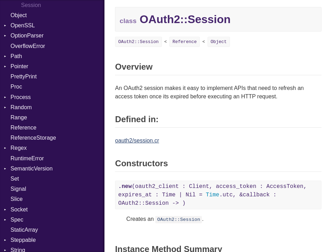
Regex (19, 148)
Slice (17, 199)
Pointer (19, 66)
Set (15, 179)
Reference (23, 128)
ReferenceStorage (33, 138)
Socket (19, 209)
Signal (18, 189)
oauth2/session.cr (137, 141)
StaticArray (24, 230)
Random (21, 107)
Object (19, 15)
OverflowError (28, 46)
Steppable (23, 240)
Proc (16, 87)
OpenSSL (23, 25)
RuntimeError (27, 158)
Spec (17, 220)
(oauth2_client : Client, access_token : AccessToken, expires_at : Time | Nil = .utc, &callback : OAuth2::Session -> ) (212, 194)
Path (16, 56)
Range (19, 117)
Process (21, 97)
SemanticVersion (32, 169)
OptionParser (27, 35)
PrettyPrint (24, 76)
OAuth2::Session (138, 41)
